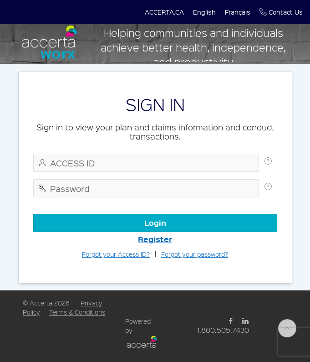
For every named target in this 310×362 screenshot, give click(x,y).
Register (155, 239)
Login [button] (155, 222)
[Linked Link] (245, 321)
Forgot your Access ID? (116, 254)
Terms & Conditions (77, 312)
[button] (164, 12)
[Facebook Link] (230, 321)
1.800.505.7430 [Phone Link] (223, 330)
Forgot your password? (194, 254)
